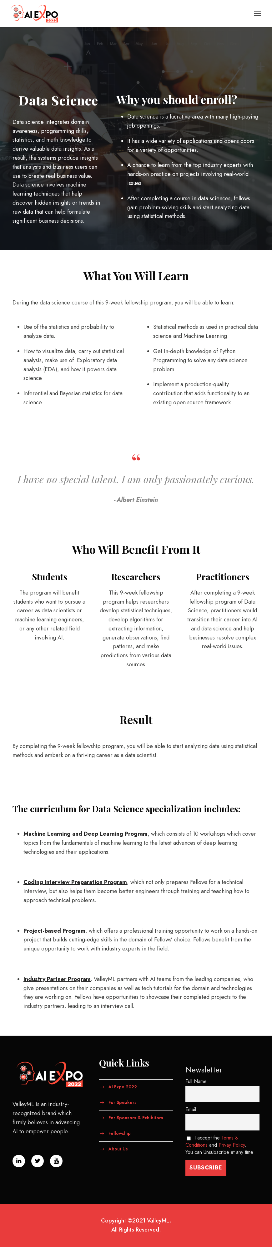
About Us (118, 1151)
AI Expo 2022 (122, 1089)
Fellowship (119, 1136)
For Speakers (122, 1104)
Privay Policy (232, 1147)
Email (190, 1111)
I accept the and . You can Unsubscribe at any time (219, 1147)
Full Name (196, 1083)
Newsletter (203, 1072)
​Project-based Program (54, 933)
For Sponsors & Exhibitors (135, 1120)
